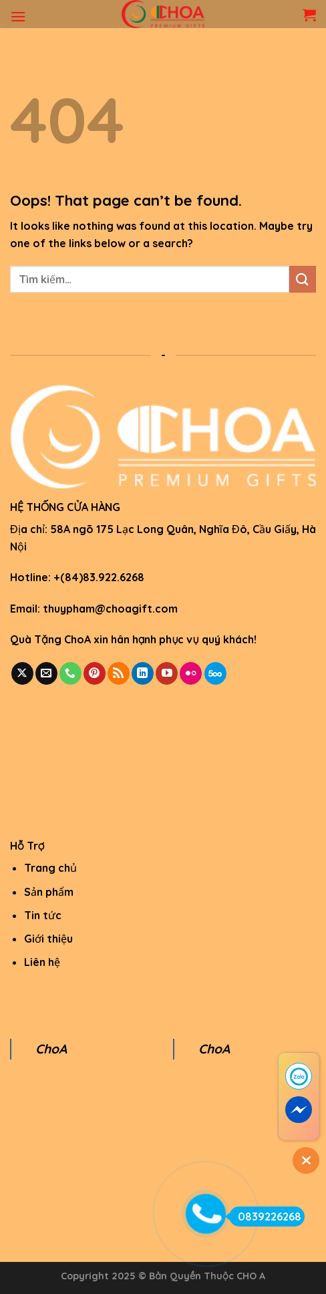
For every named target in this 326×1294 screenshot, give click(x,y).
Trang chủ (50, 867)
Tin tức (42, 915)
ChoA (51, 1049)
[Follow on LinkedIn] (143, 673)
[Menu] (18, 16)
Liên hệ (42, 962)
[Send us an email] (46, 673)
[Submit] (302, 279)
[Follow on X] (22, 673)
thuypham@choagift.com (110, 608)
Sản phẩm (48, 892)
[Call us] (70, 673)
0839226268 (265, 1216)
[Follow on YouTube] (167, 673)
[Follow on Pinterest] (95, 673)
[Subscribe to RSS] (119, 673)
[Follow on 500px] (215, 673)
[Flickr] (191, 673)
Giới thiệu (48, 938)
